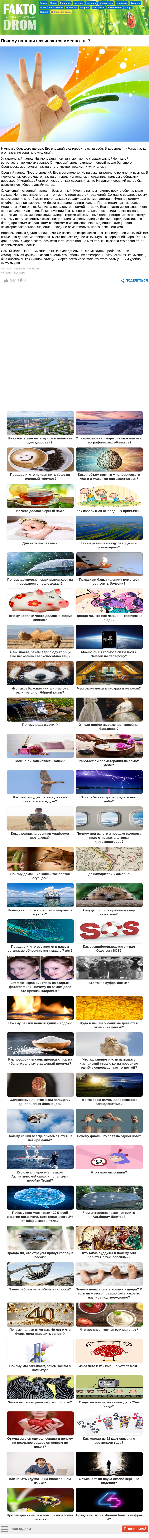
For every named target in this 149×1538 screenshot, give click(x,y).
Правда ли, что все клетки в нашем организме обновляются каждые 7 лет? (40, 948)
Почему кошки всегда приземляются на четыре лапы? (40, 1138)
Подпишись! (135, 1528)
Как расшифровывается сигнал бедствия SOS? (109, 948)
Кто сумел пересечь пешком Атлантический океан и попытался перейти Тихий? (40, 1176)
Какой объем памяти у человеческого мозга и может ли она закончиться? (109, 477)
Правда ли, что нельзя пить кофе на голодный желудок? (40, 477)
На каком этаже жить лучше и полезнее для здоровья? (40, 440)
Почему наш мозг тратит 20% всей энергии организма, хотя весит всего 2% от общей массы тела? (40, 1217)
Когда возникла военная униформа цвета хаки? (40, 835)
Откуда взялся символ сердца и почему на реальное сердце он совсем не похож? (40, 1443)
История (91, 3)
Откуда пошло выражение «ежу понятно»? (109, 912)
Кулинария (121, 3)
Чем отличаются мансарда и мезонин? (109, 688)
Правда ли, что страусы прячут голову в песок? (40, 1255)
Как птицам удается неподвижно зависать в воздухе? (40, 799)
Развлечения (115, 7)
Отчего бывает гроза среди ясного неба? (108, 799)
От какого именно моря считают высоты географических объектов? (109, 440)
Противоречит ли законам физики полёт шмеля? (40, 1517)
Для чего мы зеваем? (40, 543)
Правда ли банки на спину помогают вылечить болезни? (109, 581)
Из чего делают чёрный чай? (40, 511)
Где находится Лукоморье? (109, 874)
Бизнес (43, 3)
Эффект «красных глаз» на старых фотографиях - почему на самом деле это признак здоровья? (40, 987)
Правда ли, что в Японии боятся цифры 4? (109, 1517)
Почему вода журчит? (40, 725)
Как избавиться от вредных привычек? (109, 511)
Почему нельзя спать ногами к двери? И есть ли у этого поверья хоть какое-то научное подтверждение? (109, 1293)
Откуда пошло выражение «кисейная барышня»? (109, 727)
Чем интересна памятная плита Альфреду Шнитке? (109, 1215)
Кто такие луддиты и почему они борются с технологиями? (109, 1255)
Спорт (128, 7)
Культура (135, 3)
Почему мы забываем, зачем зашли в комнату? (40, 1368)
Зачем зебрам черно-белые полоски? (40, 1289)
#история (6, 268)
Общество (71, 7)
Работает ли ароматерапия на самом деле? (109, 763)
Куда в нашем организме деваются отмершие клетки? (109, 1025)
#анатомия (33, 268)
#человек (19, 268)
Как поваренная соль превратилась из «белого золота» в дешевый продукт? (40, 1061)
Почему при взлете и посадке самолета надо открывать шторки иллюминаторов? (109, 838)
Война (53, 3)
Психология (99, 7)
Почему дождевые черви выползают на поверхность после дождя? (40, 581)
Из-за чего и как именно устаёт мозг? (109, 1366)
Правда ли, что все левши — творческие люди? (109, 618)
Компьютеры (106, 3)
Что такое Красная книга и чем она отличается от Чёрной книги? (40, 690)
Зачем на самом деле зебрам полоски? (40, 1402)
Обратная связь (61, 12)
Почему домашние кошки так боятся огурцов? (40, 876)
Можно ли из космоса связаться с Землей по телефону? (109, 654)
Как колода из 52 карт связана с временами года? (109, 1440)
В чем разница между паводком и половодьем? (109, 545)
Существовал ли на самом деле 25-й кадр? (109, 1404)
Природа (84, 7)
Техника (44, 12)
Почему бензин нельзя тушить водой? (40, 1023)
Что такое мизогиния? (109, 1172)
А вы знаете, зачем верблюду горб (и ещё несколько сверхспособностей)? (40, 654)
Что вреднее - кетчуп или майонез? (109, 1330)
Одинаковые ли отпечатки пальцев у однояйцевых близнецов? (40, 1102)
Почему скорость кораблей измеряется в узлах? (40, 912)
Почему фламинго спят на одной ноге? (109, 1136)
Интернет (79, 3)
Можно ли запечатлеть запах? (40, 761)
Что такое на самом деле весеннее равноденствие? (108, 1102)
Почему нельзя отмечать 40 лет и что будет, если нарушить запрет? (40, 1332)
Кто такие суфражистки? (109, 983)
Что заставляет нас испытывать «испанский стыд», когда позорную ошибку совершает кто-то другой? (109, 1063)
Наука (43, 7)
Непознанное (56, 7)
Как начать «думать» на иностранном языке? (40, 1481)
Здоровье (65, 3)
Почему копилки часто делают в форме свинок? (40, 618)
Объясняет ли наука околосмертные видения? (109, 1481)
